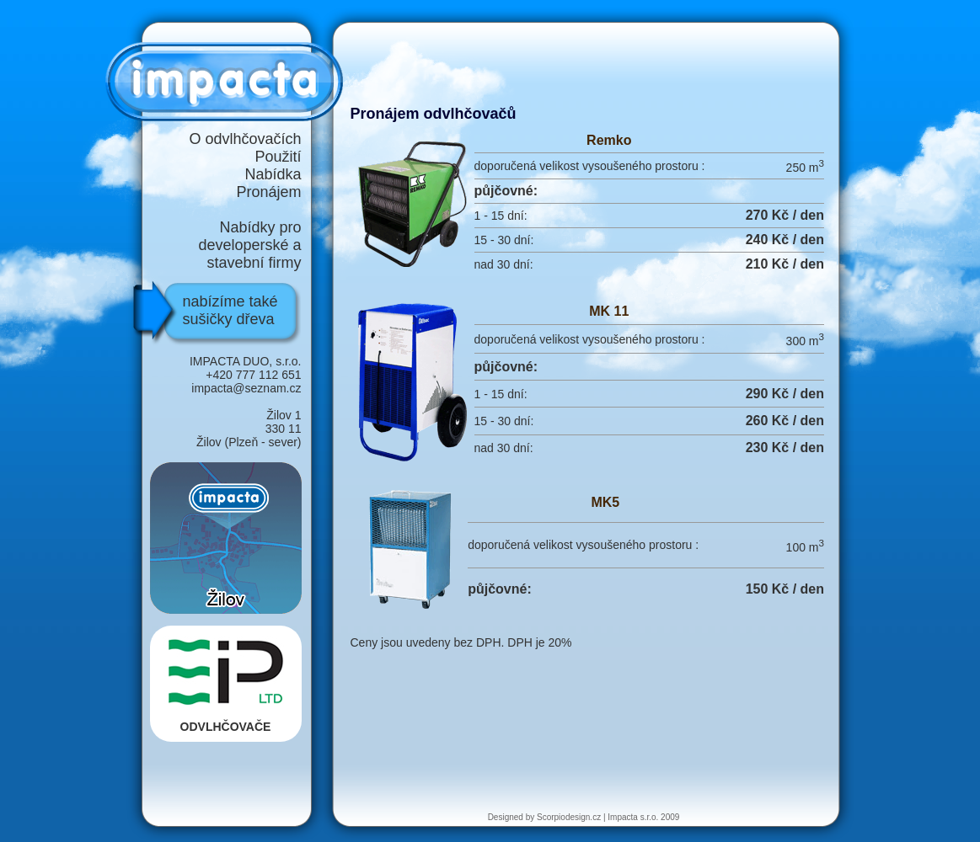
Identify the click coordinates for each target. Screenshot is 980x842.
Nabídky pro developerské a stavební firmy (249, 245)
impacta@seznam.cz (246, 388)
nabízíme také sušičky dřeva (230, 310)
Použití (277, 156)
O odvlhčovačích (245, 139)
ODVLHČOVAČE (226, 681)
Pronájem (268, 192)
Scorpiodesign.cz (569, 817)
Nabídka (272, 174)
